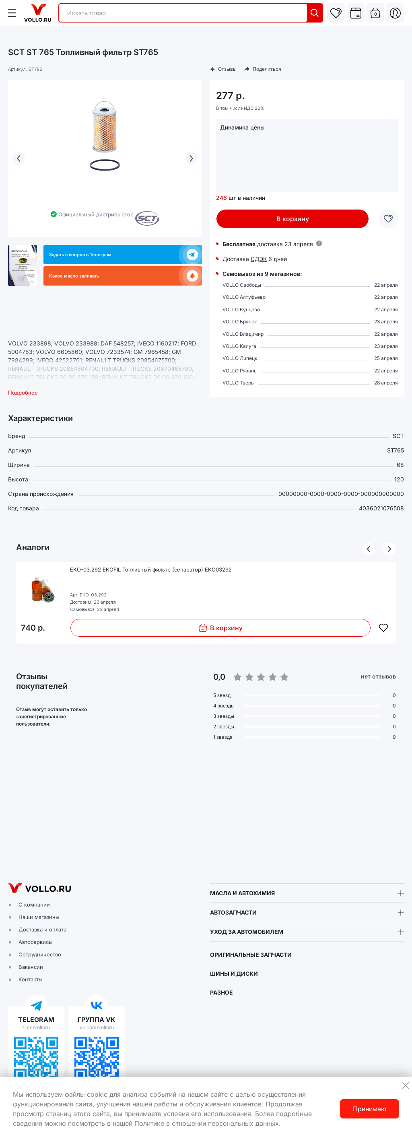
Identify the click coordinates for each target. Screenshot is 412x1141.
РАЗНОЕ (221, 992)
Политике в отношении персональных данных (206, 1123)
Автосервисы (36, 942)
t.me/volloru (36, 1027)
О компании (34, 904)
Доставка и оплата (42, 929)
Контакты (31, 979)
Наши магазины (39, 917)
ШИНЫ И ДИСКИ (234, 973)
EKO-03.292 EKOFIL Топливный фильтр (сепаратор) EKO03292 (151, 569)
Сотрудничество (40, 954)
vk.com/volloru (97, 1027)
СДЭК (259, 258)
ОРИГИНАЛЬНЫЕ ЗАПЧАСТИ (251, 954)
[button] (206, 812)
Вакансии (31, 967)
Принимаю (369, 1109)
